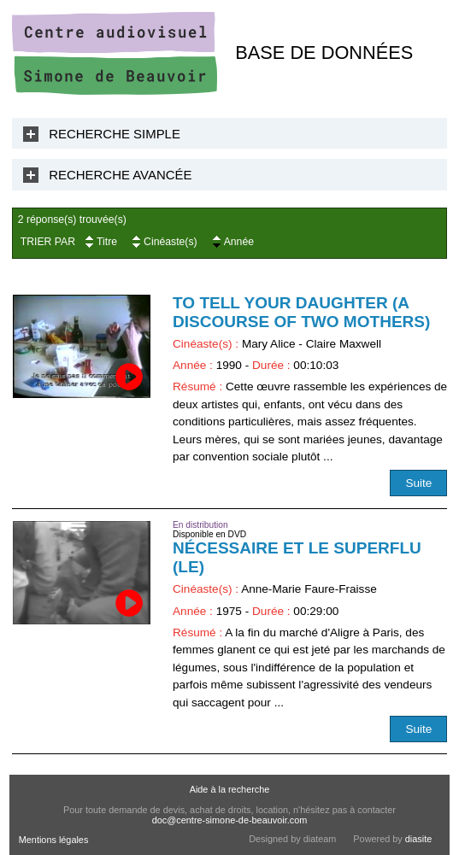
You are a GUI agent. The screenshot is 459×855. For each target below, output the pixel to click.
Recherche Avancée (120, 174)
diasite (418, 839)
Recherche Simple (114, 133)
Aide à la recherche (230, 789)
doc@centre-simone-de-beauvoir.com (230, 820)
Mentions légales (54, 840)
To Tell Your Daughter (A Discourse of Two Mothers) (301, 312)
